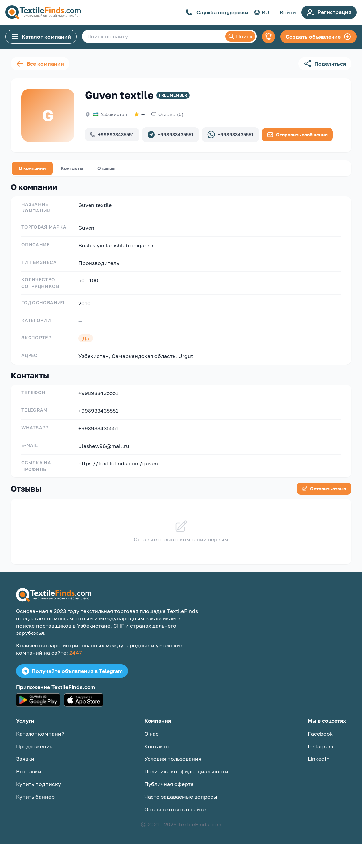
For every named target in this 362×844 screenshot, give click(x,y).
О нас (151, 733)
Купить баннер (35, 796)
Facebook (320, 733)
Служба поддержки (217, 12)
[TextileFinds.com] (43, 12)
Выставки (28, 771)
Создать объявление (318, 37)
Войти (288, 12)
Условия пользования (172, 758)
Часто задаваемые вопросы (180, 796)
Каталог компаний (41, 37)
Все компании (40, 64)
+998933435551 (112, 134)
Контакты (72, 168)
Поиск (240, 36)
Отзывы (106, 168)
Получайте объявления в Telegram (72, 671)
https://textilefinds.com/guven (118, 463)
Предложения (34, 746)
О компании (32, 168)
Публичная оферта (169, 784)
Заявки (25, 758)
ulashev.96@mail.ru (103, 446)
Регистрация (329, 12)
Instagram (320, 746)
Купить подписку (38, 784)
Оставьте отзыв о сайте (175, 809)
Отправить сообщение (297, 134)
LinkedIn (319, 758)
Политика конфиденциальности (186, 771)
